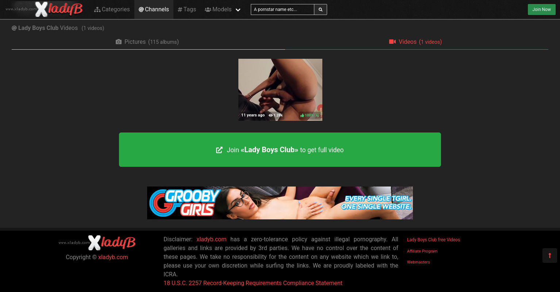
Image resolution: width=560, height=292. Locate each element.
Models (218, 9)
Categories (112, 9)
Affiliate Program (422, 251)
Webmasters (418, 262)
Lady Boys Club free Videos (433, 239)
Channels (154, 9)
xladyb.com (113, 257)
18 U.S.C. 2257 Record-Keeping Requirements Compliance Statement (253, 283)
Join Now (542, 9)
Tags (187, 9)
